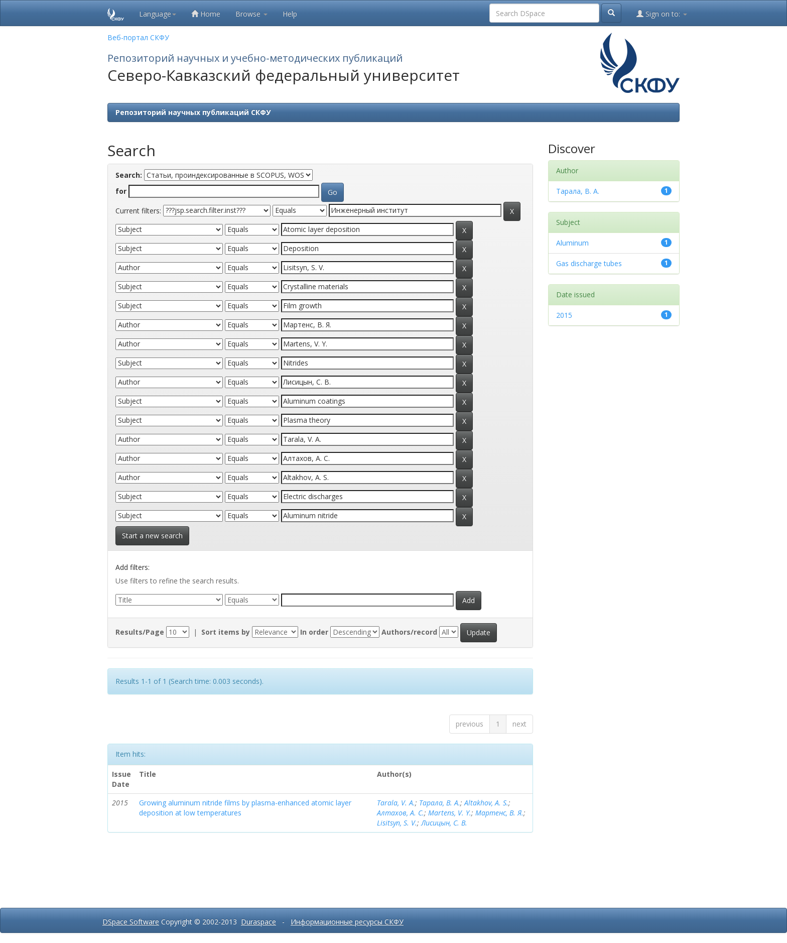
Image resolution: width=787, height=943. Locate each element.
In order (314, 632)
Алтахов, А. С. (400, 812)
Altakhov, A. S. (486, 802)
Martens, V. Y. (449, 812)
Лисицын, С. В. (444, 823)
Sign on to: (661, 14)
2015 (564, 315)
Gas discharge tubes (589, 263)
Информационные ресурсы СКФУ (347, 921)
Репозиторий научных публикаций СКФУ (193, 112)
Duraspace (258, 921)
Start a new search (152, 535)
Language (157, 14)
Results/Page (139, 632)
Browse (251, 14)
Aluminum (572, 243)
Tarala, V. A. (396, 802)
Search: (128, 175)
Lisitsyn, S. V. (397, 823)
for (120, 191)
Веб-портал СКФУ (138, 37)
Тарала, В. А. (439, 802)
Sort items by (225, 632)
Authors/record (409, 632)
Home (205, 14)
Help (290, 14)
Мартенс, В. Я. (499, 812)
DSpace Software (130, 921)
